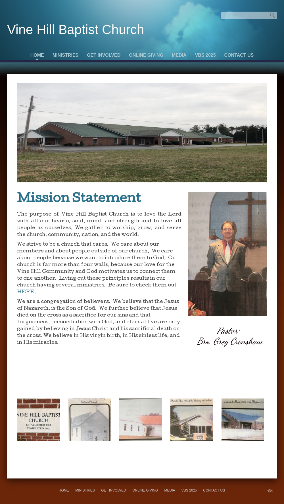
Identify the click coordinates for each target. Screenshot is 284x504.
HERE (25, 292)
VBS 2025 (205, 55)
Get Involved (103, 55)
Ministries (66, 55)
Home (37, 55)
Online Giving (146, 55)
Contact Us (239, 55)
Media (179, 55)
